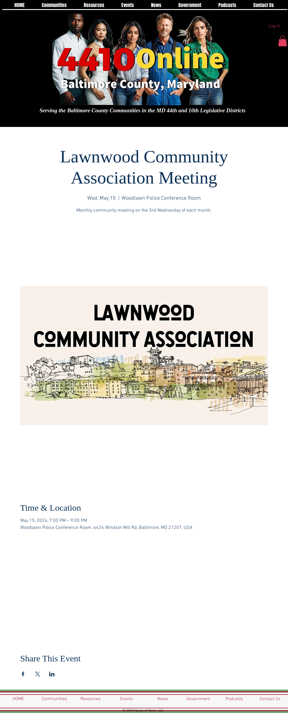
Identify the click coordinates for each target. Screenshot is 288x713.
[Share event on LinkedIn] (52, 674)
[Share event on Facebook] (23, 674)
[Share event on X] (37, 674)
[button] (282, 40)
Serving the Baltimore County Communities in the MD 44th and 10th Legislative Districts (143, 110)
